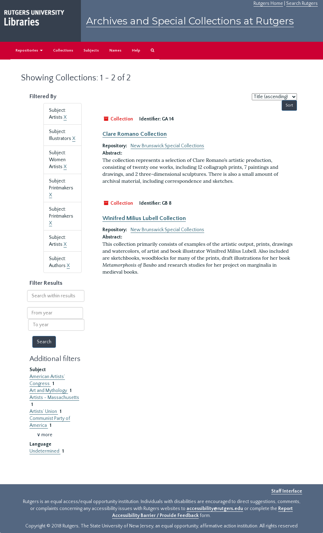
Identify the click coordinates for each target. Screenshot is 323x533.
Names (115, 50)
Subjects (91, 50)
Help (136, 50)
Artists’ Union (44, 411)
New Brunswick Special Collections (167, 146)
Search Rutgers (302, 3)
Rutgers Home (268, 3)
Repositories (29, 50)
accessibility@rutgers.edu (215, 508)
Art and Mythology (49, 390)
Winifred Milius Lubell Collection (144, 218)
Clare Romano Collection (134, 134)
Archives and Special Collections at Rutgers (190, 21)
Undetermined (45, 451)
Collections (63, 50)
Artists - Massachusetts (54, 397)
